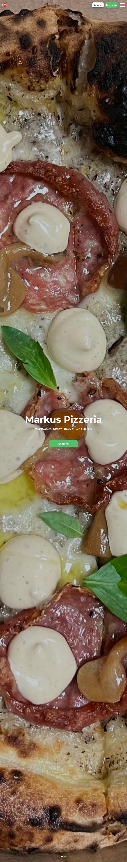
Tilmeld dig (111, 5)
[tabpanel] (63, 431)
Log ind (98, 5)
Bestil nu (63, 443)
